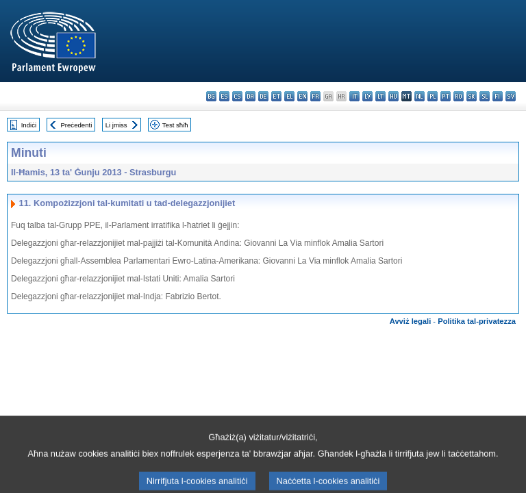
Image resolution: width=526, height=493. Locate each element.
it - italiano (354, 96)
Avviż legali (410, 321)
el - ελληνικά (289, 96)
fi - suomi (497, 96)
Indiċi (28, 125)
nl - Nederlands (419, 96)
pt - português (445, 96)
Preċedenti (76, 125)
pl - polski (432, 96)
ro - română (458, 96)
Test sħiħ (175, 125)
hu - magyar (393, 96)
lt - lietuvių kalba (380, 96)
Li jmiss (116, 125)
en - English (302, 96)
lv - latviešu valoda (367, 96)
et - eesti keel (276, 96)
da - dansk (250, 96)
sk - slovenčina (471, 96)
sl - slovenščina (484, 96)
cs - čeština (237, 96)
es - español (224, 96)
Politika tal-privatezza (477, 321)
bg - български (211, 96)
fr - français (315, 96)
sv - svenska (510, 96)
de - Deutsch (263, 96)
